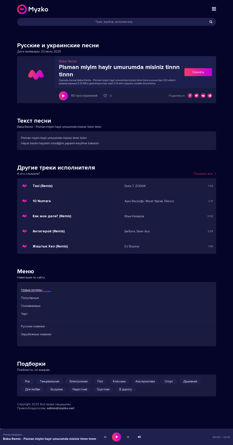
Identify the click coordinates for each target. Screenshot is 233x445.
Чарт (24, 314)
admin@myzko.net (60, 408)
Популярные (30, 298)
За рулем (56, 389)
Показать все (205, 174)
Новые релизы (31, 290)
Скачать (198, 72)
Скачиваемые (31, 306)
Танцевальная (49, 381)
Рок (27, 381)
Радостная (80, 389)
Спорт (169, 381)
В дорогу (125, 389)
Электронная (78, 381)
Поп (100, 381)
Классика (119, 381)
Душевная (190, 381)
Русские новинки (33, 326)
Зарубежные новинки (36, 334)
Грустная (103, 389)
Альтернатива (145, 381)
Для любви (32, 389)
